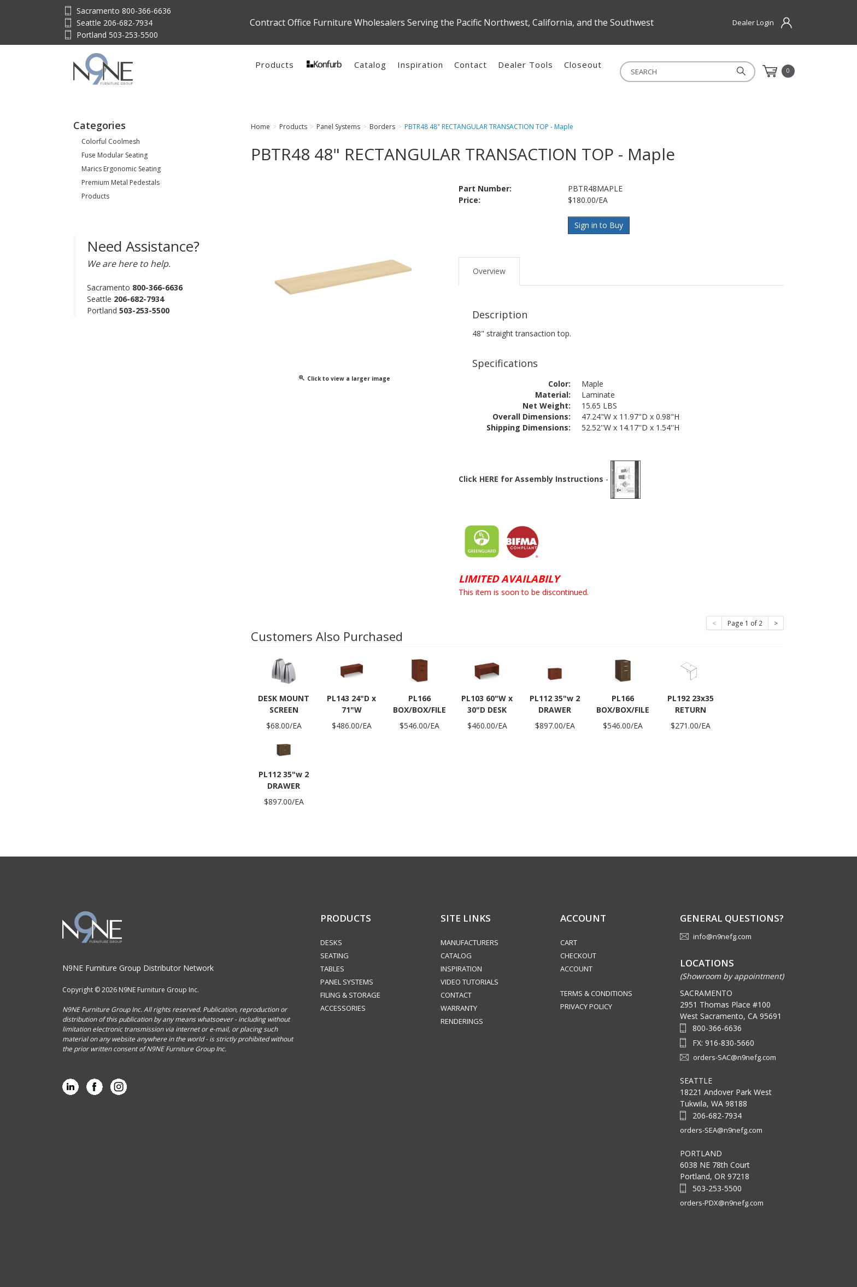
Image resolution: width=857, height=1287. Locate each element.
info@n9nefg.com (722, 936)
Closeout (583, 71)
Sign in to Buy (599, 225)
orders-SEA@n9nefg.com (721, 1129)
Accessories (343, 1007)
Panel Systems (346, 981)
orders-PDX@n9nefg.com (722, 1202)
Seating (334, 955)
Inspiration (420, 71)
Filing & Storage (350, 994)
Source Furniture (127, 69)
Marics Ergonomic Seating (121, 168)
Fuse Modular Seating (114, 155)
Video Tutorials (469, 981)
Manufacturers (469, 942)
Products (274, 71)
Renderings (462, 1021)
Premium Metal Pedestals (120, 182)
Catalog (370, 71)
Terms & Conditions (596, 993)
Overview (489, 270)
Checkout (578, 955)
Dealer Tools (525, 71)
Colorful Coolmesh (110, 141)
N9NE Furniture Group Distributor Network (138, 967)
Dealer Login (753, 22)
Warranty (459, 1007)
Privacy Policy (586, 1006)
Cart (568, 942)
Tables (332, 968)
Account (576, 968)
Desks (331, 942)
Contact (470, 71)
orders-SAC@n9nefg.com (734, 1056)
